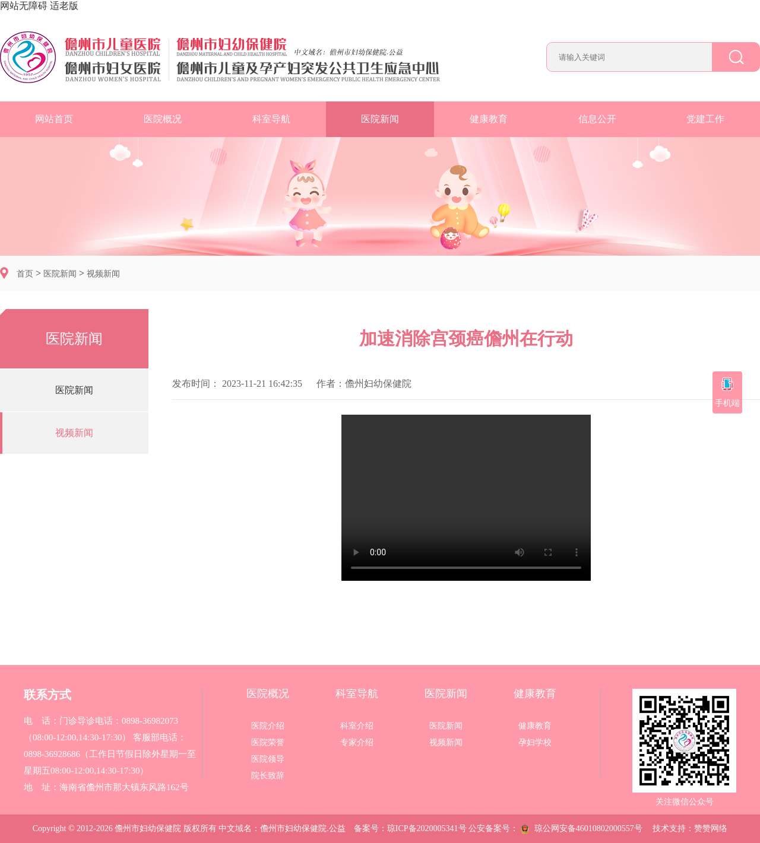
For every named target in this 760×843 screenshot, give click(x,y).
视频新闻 (103, 273)
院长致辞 (267, 776)
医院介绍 (267, 726)
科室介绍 (356, 726)
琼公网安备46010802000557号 (581, 828)
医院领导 (267, 759)
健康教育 (489, 119)
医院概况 (163, 119)
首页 (25, 273)
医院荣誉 (267, 743)
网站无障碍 (24, 6)
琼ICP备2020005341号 (427, 828)
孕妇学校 (535, 743)
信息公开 (597, 119)
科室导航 (271, 119)
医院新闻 (380, 119)
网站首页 (54, 119)
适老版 (64, 6)
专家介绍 (356, 743)
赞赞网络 (710, 828)
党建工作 (705, 119)
